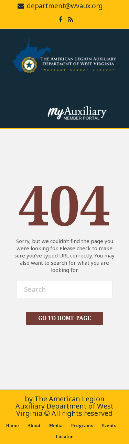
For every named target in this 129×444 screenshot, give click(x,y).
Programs (82, 425)
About (34, 425)
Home (12, 425)
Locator (64, 436)
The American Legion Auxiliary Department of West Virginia (64, 406)
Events (108, 425)
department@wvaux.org (65, 5)
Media (56, 425)
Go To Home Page (64, 318)
